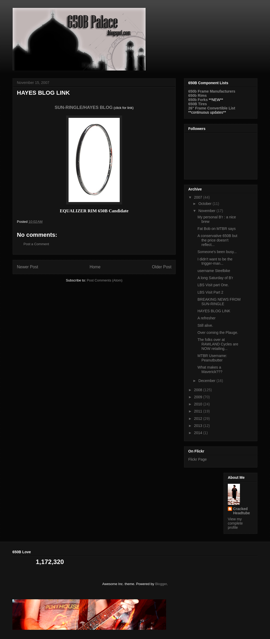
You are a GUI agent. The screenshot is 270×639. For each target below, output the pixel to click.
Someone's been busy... (217, 252)
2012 (198, 418)
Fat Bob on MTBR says (216, 229)
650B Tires (197, 104)
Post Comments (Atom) (104, 280)
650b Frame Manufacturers (211, 91)
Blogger (161, 584)
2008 (198, 390)
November (207, 211)
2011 (198, 411)
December (207, 381)
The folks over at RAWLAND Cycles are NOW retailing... (217, 344)
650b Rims (197, 95)
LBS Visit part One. (213, 285)
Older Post (161, 267)
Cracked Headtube (241, 511)
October (205, 204)
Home (95, 267)
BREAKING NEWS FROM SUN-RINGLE (218, 301)
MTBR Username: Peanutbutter (212, 358)
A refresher (206, 318)
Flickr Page (197, 459)
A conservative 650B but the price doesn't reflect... (217, 240)
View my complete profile (235, 523)
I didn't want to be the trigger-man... (215, 261)
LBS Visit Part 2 (210, 292)
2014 (198, 433)
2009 (198, 397)
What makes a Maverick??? (209, 369)
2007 (198, 197)
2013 (198, 426)
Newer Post (27, 267)
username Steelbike (213, 271)
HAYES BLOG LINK (213, 311)
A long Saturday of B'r (215, 278)
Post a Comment (36, 244)
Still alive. (205, 325)
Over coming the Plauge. (217, 332)
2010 (198, 404)
